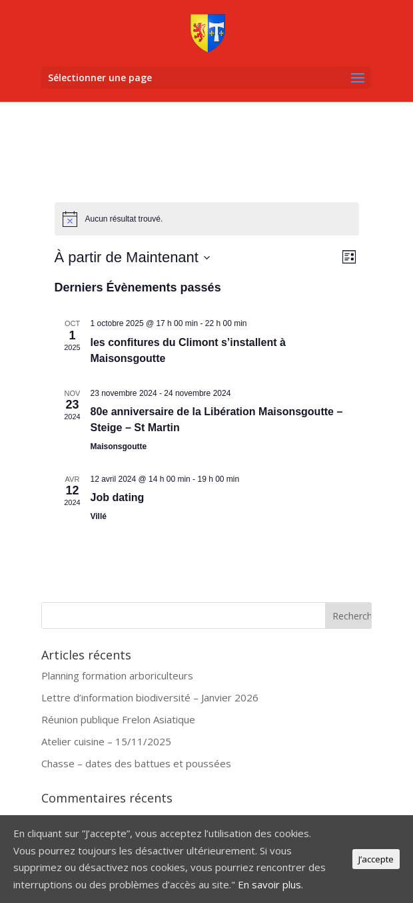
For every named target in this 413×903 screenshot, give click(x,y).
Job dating (118, 497)
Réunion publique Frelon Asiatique (118, 719)
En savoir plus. (270, 884)
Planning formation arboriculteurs (117, 675)
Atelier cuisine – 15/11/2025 (106, 741)
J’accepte (376, 859)
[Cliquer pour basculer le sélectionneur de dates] (132, 257)
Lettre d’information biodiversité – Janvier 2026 (149, 697)
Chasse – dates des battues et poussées (136, 763)
